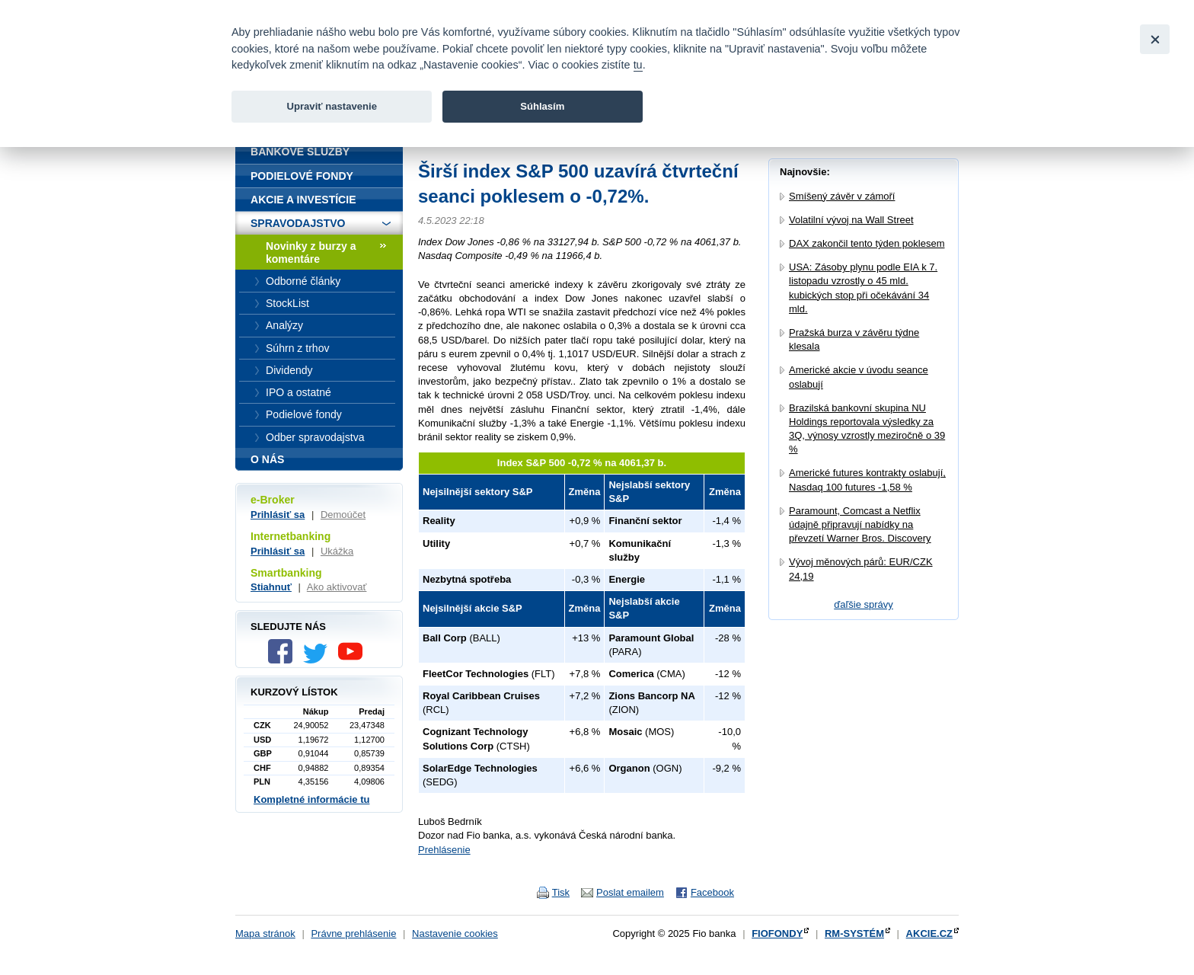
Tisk (561, 892)
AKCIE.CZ (929, 933)
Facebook (712, 892)
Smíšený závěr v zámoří (842, 196)
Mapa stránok (265, 933)
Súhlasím (542, 106)
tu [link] (638, 65)
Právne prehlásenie (353, 933)
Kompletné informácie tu (311, 799)
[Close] (1155, 39)
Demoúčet (343, 514)
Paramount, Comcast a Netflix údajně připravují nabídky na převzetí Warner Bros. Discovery (860, 524)
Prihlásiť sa (278, 514)
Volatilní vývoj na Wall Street (851, 219)
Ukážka (337, 551)
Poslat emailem (630, 892)
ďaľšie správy (863, 604)
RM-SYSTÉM (854, 933)
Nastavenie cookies (455, 933)
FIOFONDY (777, 933)
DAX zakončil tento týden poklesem (867, 243)
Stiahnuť (271, 587)
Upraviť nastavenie (331, 106)
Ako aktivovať (337, 587)
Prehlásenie (444, 849)
